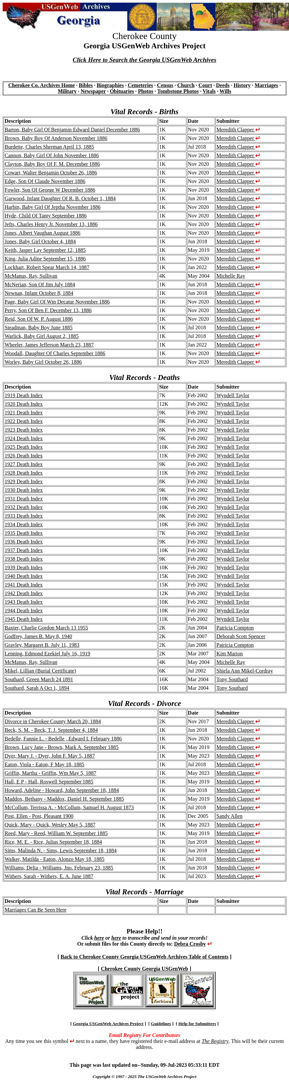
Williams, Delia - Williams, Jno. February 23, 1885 (59, 867)
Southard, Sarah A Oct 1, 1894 (37, 688)
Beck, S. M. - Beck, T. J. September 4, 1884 (51, 730)
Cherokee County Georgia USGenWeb (144, 968)
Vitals (208, 91)
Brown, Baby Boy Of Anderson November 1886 (56, 138)
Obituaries (122, 91)
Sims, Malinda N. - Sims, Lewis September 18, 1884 (61, 850)
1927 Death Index (24, 464)
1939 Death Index (24, 567)
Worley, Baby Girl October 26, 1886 (43, 362)
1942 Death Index (24, 593)
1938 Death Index (24, 559)
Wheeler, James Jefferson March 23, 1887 (49, 345)
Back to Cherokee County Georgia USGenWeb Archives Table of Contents (145, 957)
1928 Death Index (24, 473)
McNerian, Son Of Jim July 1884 (40, 284)
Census (165, 85)
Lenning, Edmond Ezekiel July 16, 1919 (47, 653)
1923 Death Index (24, 430)
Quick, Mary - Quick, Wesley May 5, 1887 (50, 824)
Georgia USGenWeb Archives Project (108, 1023)
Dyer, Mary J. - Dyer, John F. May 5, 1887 (50, 756)
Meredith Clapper (238, 129)
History (242, 85)
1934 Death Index (24, 524)
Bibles (86, 85)
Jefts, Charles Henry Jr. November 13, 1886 (51, 224)
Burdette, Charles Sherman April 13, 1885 (49, 147)
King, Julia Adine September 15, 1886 (45, 258)
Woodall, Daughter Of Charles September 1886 (55, 353)
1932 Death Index (24, 507)
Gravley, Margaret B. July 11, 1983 (42, 645)
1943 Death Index (24, 602)
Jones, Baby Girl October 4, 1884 (40, 241)
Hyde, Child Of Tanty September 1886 (46, 215)
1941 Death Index (24, 585)
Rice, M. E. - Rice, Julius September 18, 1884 (53, 842)
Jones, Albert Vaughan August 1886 (43, 233)
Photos (145, 91)
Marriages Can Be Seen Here (36, 910)
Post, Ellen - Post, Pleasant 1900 (39, 816)
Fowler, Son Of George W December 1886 (50, 190)
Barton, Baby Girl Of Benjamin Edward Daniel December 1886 (72, 129)
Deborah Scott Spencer (240, 636)
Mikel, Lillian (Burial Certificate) (40, 671)
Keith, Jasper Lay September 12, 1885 (45, 250)
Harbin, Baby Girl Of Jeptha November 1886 (52, 207)
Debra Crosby (190, 944)
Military (67, 91)
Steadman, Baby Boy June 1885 (39, 327)
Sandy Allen (229, 816)
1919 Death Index (24, 395)
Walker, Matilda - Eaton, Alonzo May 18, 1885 (54, 859)
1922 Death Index (24, 421)
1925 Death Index (24, 447)
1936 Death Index (24, 541)
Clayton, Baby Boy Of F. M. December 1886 (52, 164)
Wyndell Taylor (232, 395)
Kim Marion (229, 653)
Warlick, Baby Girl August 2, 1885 (42, 336)
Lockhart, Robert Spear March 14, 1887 (47, 267)
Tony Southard (232, 679)
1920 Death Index (24, 404)
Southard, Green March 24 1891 (39, 679)
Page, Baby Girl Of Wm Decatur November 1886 (57, 302)
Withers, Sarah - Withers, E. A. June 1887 (49, 876)
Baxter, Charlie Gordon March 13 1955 (46, 628)
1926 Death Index (24, 455)
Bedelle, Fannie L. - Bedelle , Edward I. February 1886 (63, 738)
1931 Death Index (24, 498)
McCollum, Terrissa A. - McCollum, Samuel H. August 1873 (69, 807)
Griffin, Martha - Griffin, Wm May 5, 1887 (50, 773)
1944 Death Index (24, 610)
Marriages (266, 85)
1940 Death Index (24, 576)
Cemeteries (140, 85)
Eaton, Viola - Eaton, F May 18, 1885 (45, 764)
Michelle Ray (230, 276)
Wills (225, 91)
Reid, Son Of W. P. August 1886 (39, 319)
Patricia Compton (235, 628)
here (99, 938)
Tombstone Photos (178, 91)
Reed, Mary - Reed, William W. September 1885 (56, 833)
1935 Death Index (24, 533)
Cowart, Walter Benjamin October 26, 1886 (51, 172)
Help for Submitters (197, 1023)
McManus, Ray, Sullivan (31, 276)
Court (205, 85)
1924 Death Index (24, 438)
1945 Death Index (24, 619)
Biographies (110, 85)
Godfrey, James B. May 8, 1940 (38, 636)
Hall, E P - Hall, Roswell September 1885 (49, 781)
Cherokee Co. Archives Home (41, 85)
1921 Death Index (24, 412)
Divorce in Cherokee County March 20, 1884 (53, 721)
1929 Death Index (24, 481)
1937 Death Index (24, 550)
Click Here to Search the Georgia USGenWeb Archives (144, 59)
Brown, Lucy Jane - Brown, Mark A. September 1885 (62, 747)
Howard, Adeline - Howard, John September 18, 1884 (62, 790)
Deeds (223, 85)
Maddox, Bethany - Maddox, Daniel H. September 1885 (64, 799)
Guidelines (161, 1023)
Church (186, 85)
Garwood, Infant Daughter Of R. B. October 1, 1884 (60, 198)
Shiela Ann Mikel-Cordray (244, 671)
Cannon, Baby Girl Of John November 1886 (52, 155)
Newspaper (93, 91)
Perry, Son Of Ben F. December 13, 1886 (48, 310)
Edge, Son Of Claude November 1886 (45, 181)
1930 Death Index (24, 490)
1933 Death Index (24, 516)
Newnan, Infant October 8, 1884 (39, 293)
